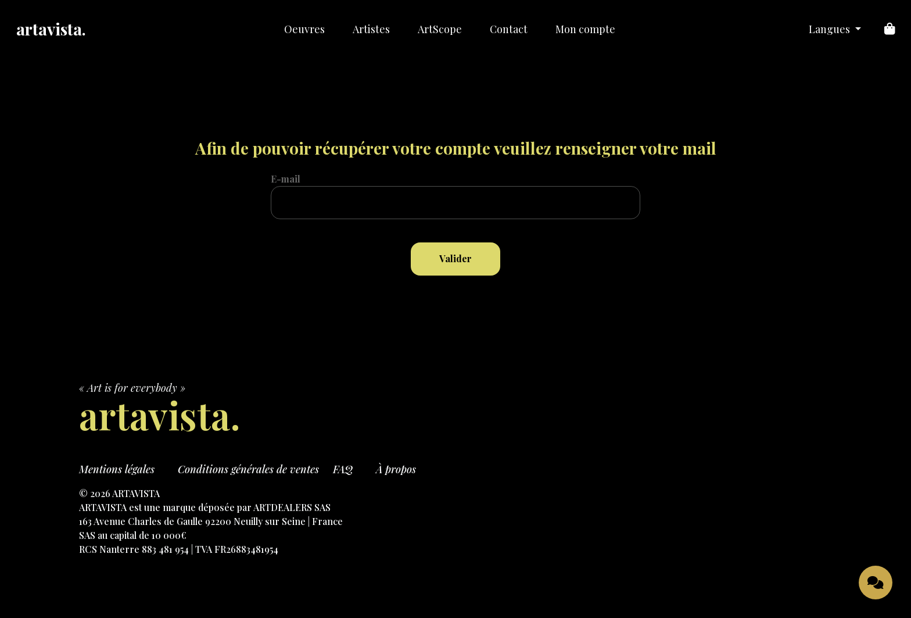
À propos (396, 469)
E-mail (285, 179)
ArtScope (440, 29)
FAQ (343, 469)
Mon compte (585, 29)
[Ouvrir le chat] (875, 582)
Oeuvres (304, 29)
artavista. (51, 29)
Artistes (371, 29)
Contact (509, 29)
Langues (830, 29)
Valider (455, 258)
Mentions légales (117, 469)
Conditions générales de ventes (248, 469)
